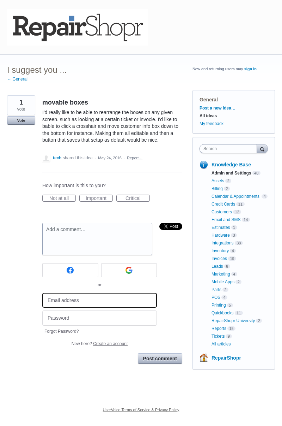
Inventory (220, 250)
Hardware (221, 235)
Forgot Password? (61, 331)
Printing (219, 305)
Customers (222, 211)
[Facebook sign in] (70, 270)
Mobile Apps (223, 281)
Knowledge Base (231, 164)
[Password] (99, 318)
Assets (218, 180)
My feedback (211, 123)
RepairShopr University (233, 320)
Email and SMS (226, 219)
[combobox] (230, 148)
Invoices (219, 258)
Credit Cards (223, 204)
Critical (137, 198)
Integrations (223, 243)
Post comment (160, 358)
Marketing (221, 274)
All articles (221, 344)
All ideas (208, 115)
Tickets (218, 336)
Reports (219, 328)
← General (17, 79)
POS (216, 297)
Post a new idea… (217, 108)
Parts (216, 289)
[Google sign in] (129, 270)
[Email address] (99, 300)
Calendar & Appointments (236, 196)
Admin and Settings (231, 173)
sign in (250, 69)
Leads (217, 266)
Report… (134, 158)
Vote (21, 120)
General (209, 99)
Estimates (221, 227)
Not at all (62, 198)
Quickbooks (223, 312)
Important (99, 198)
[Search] (262, 148)
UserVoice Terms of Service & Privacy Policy (141, 410)
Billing (217, 188)
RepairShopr (226, 358)
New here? (100, 343)
